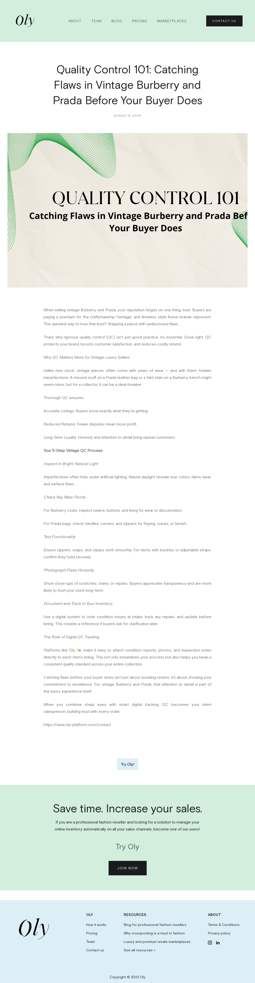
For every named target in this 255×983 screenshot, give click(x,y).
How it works (96, 925)
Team (90, 942)
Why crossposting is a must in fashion (154, 933)
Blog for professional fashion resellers (155, 925)
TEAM (96, 21)
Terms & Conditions (224, 925)
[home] (25, 20)
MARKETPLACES (172, 21)
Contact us (95, 950)
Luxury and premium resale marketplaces (157, 942)
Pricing (91, 933)
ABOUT (74, 21)
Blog (117, 21)
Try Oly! (127, 764)
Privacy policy (219, 933)
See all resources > (139, 950)
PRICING (139, 21)
